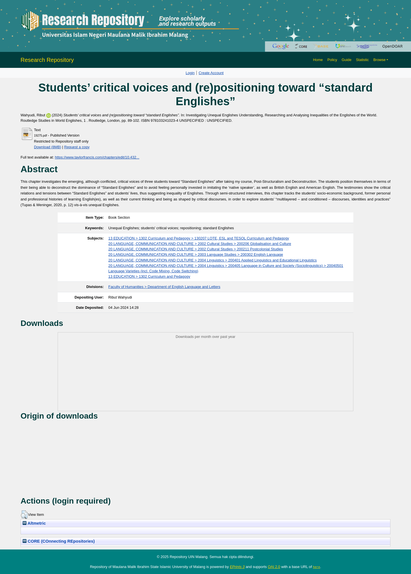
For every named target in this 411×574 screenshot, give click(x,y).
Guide (346, 60)
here (316, 567)
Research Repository (47, 60)
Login (190, 73)
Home (318, 60)
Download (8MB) (47, 147)
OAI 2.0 (274, 567)
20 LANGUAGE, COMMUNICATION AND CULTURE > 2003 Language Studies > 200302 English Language (195, 254)
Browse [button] (379, 60)
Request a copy (77, 147)
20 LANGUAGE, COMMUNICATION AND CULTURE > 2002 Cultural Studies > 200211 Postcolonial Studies (195, 249)
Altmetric (34, 523)
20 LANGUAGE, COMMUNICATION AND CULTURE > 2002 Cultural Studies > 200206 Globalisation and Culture (199, 244)
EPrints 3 (237, 567)
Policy (332, 60)
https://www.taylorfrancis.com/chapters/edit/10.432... (97, 157)
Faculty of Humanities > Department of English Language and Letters (164, 287)
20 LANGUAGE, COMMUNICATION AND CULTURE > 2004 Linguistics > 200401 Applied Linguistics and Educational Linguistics (212, 260)
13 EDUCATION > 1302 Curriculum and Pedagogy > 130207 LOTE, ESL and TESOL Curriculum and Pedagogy (198, 238)
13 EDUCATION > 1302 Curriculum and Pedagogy (149, 276)
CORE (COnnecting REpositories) (59, 541)
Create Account (211, 73)
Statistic (362, 60)
